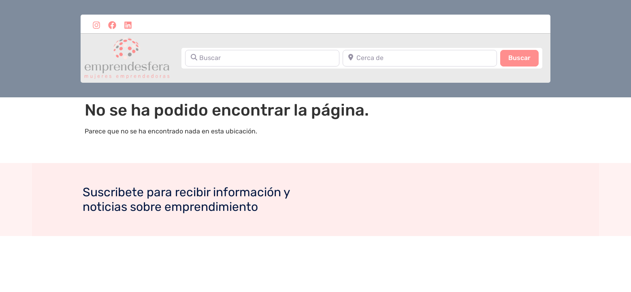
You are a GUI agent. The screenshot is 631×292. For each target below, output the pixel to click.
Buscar (523, 57)
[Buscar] (262, 58)
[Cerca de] (420, 58)
